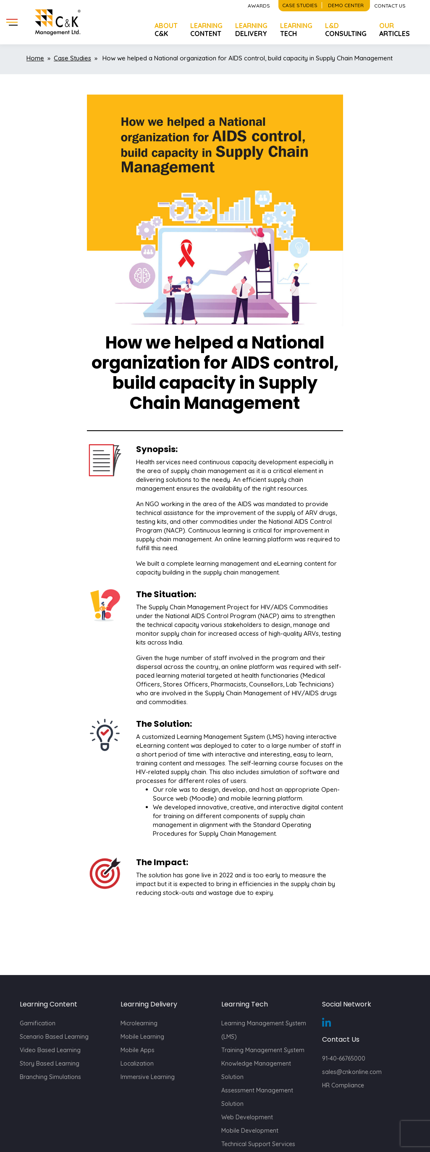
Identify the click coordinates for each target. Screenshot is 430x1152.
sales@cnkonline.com (352, 1072)
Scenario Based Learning (54, 1036)
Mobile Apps (138, 1050)
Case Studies (72, 58)
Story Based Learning (49, 1063)
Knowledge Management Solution (256, 1070)
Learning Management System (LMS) (263, 1029)
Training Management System (262, 1050)
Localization (137, 1063)
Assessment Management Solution (257, 1097)
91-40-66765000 (343, 1058)
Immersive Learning (148, 1077)
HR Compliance (343, 1085)
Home (35, 58)
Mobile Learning (142, 1036)
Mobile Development (249, 1130)
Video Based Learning (50, 1050)
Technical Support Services (258, 1144)
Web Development (247, 1117)
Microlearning (139, 1023)
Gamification (37, 1023)
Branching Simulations (50, 1077)
